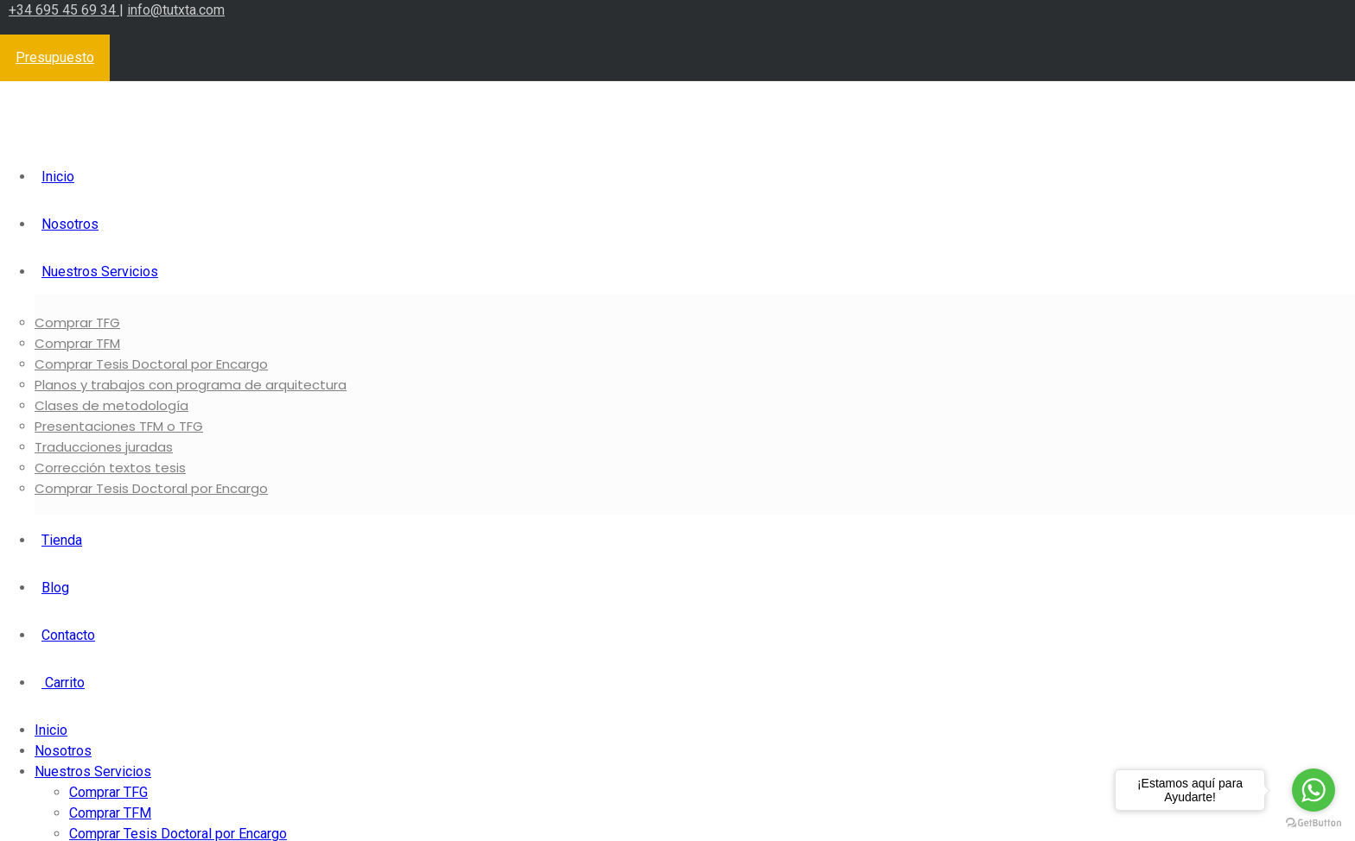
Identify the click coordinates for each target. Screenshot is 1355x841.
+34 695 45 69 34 (64, 10)
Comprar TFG (77, 322)
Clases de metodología (111, 405)
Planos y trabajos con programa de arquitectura (191, 385)
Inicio (57, 176)
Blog (55, 587)
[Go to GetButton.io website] (1313, 823)
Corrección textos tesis (110, 467)
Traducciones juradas (104, 447)
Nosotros (70, 224)
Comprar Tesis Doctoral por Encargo (151, 364)
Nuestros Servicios (99, 271)
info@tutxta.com (176, 10)
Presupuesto (55, 57)
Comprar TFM (77, 343)
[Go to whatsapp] (1313, 790)
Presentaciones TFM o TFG (119, 426)
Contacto (68, 635)
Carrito (63, 682)
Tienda (61, 540)
